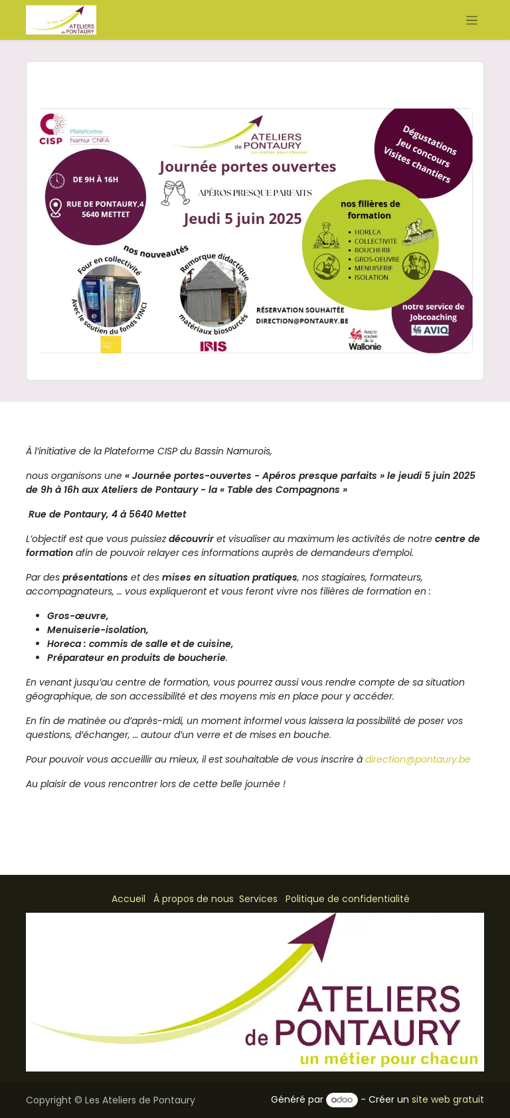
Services (258, 898)
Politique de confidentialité (348, 898)
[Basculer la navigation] (472, 20)
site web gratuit (448, 1099)
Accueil (128, 898)
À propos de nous (193, 898)
